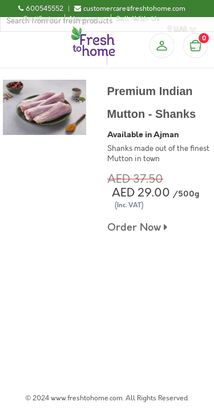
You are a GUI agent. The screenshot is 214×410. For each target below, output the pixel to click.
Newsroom (87, 18)
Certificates (40, 18)
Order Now (137, 227)
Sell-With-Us (138, 18)
